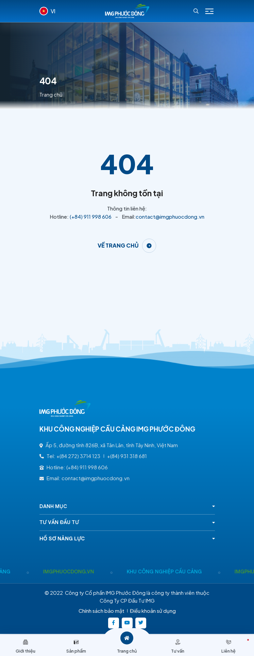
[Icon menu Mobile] (209, 11)
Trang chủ (51, 94)
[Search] (196, 11)
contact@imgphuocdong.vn (170, 217)
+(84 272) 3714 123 (78, 456)
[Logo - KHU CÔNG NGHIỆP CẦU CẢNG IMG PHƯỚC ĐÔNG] (127, 11)
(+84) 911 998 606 (91, 217)
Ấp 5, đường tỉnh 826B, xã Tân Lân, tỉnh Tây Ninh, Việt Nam (108, 445)
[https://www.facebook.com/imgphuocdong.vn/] (113, 623)
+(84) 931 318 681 (127, 456)
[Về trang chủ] (127, 246)
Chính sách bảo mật (101, 611)
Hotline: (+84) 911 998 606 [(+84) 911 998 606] (73, 467)
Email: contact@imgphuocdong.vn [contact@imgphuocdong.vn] (84, 478)
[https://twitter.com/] (140, 623)
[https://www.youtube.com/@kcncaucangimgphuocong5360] (127, 623)
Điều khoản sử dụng (153, 611)
